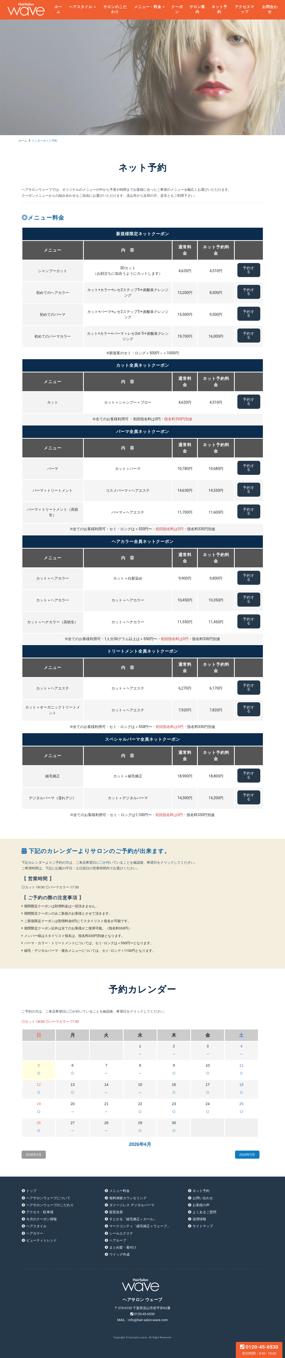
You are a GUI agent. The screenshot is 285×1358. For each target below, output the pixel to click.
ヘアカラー (34, 1233)
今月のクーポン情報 (41, 1219)
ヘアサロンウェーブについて (48, 1198)
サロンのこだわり (115, 9)
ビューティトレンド (41, 1240)
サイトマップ (203, 1226)
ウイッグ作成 (119, 1254)
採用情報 (199, 1219)
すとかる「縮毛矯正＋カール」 (133, 1219)
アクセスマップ (244, 9)
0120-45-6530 (259, 1349)
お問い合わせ (203, 1198)
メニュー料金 (119, 1191)
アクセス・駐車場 (39, 1212)
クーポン (177, 9)
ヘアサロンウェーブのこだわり (50, 1205)
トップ (31, 1191)
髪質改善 (116, 1212)
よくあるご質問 (204, 1212)
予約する (249, 270)
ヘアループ (117, 1240)
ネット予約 (219, 9)
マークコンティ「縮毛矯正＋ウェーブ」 (139, 1226)
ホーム (58, 9)
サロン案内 (197, 9)
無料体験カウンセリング (128, 1198)
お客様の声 (201, 1205)
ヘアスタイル (80, 7)
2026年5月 (247, 1155)
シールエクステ (121, 1233)
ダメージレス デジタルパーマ (131, 1205)
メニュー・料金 (147, 7)
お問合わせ (270, 9)
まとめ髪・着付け (122, 1247)
